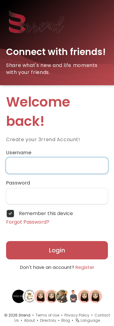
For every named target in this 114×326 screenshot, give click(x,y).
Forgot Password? (27, 222)
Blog (65, 320)
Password (18, 183)
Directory (48, 320)
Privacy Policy (76, 315)
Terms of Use (47, 315)
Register (84, 267)
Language (87, 320)
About (29, 320)
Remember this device (46, 213)
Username (18, 152)
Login (57, 250)
